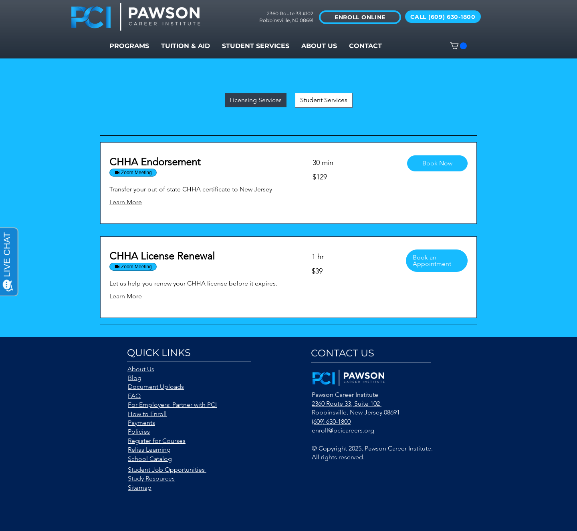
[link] (201, 162)
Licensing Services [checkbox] (256, 100)
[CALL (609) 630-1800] (443, 16)
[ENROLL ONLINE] (360, 17)
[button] (255, 46)
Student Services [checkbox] (323, 100)
